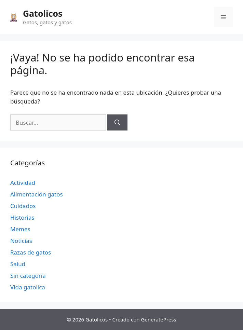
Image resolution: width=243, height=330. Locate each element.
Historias (22, 217)
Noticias (21, 241)
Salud (17, 264)
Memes (20, 229)
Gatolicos (43, 13)
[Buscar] (117, 122)
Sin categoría (28, 275)
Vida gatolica (27, 287)
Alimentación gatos (36, 194)
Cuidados (23, 206)
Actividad (22, 183)
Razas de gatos (30, 252)
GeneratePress (158, 319)
